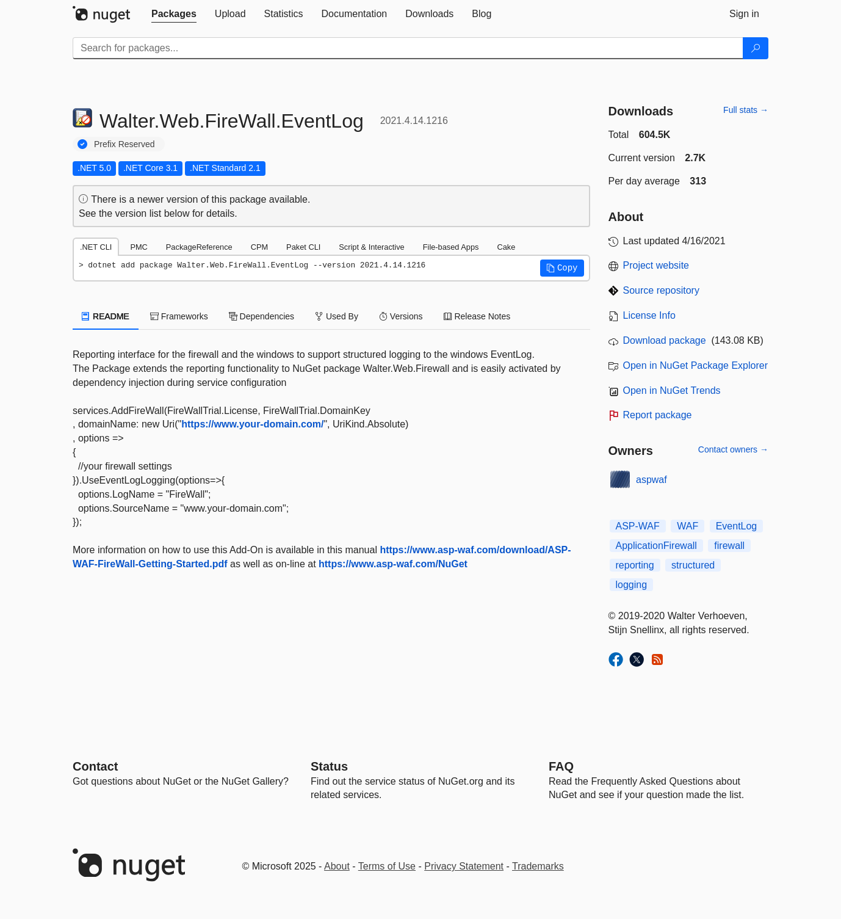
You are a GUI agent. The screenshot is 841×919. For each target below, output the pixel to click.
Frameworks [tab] (179, 316)
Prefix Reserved (124, 144)
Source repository (661, 290)
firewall (729, 545)
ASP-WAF (638, 526)
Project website (656, 265)
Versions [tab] (401, 316)
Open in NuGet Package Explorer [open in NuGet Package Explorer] (695, 365)
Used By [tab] (336, 316)
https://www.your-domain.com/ (252, 424)
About (337, 866)
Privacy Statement (464, 866)
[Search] (755, 48)
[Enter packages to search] (408, 48)
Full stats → (745, 110)
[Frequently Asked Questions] (561, 766)
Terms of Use (387, 866)
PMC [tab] (138, 247)
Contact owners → (733, 449)
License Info (649, 315)
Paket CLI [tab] (303, 247)
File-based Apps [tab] (451, 247)
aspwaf (651, 479)
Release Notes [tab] (477, 316)
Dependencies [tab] (261, 316)
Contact (95, 766)
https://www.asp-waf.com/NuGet (393, 564)
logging (632, 584)
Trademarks (538, 866)
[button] (562, 268)
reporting (635, 565)
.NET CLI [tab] (96, 247)
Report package (657, 415)
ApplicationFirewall (656, 545)
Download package (664, 340)
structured (693, 565)
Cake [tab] (506, 247)
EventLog (736, 526)
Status (329, 766)
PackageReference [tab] (199, 247)
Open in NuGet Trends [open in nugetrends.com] (672, 390)
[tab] (174, 14)
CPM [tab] (259, 247)
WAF (687, 526)
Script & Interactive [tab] (371, 247)
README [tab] (105, 316)
